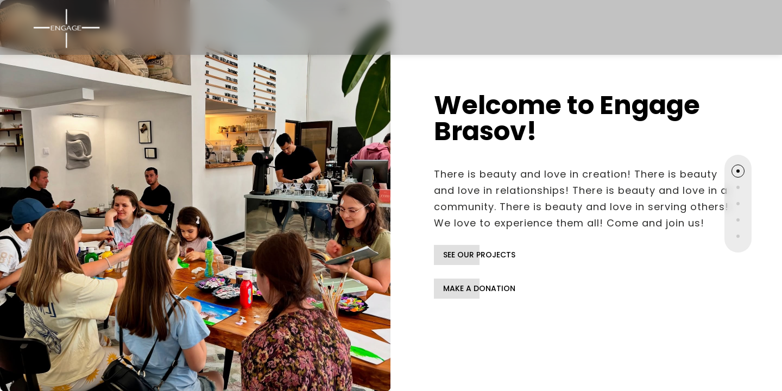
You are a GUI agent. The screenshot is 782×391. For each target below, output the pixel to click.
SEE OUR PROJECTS (479, 254)
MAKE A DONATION (479, 288)
